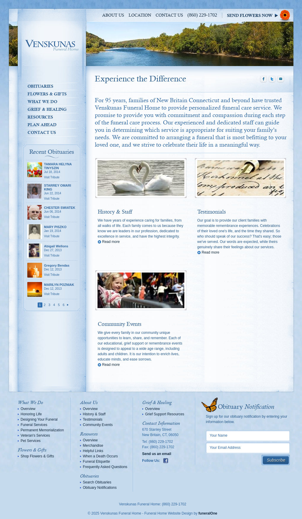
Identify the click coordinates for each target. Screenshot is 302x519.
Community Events (119, 324)
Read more (111, 242)
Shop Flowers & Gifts (37, 456)
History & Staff (115, 212)
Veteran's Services (35, 435)
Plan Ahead (42, 124)
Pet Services (31, 441)
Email (281, 79)
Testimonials (211, 212)
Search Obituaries (97, 482)
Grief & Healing (47, 109)
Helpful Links (93, 451)
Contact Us (169, 15)
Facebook (263, 79)
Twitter (272, 79)
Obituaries (40, 86)
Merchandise (93, 445)
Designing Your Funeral (39, 419)
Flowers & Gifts (47, 94)
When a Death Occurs (100, 456)
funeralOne (208, 513)
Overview (28, 409)
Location (140, 15)
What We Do (42, 101)
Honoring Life (31, 414)
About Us (113, 15)
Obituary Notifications (100, 488)
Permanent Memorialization (42, 430)
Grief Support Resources (164, 414)
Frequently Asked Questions (105, 467)
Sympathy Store (260, 15)
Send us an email (156, 454)
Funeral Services (34, 425)
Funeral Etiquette (96, 461)
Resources (40, 117)
